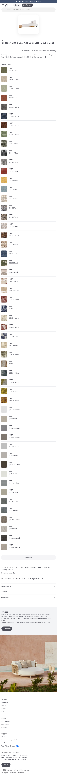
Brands (3, 706)
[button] (2, 5)
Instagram (4, 773)
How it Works (5, 721)
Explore (38, 1)
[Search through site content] (29, 10)
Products (4, 702)
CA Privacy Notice (7, 743)
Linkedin (21, 773)
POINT (2, 40)
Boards (3, 709)
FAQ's (3, 737)
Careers (4, 727)
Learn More (7, 628)
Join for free (27, 5)
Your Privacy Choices (10, 746)
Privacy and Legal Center (9, 740)
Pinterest (13, 773)
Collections (5, 712)
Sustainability (5, 724)
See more (28, 557)
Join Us (6, 764)
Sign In (16, 5)
